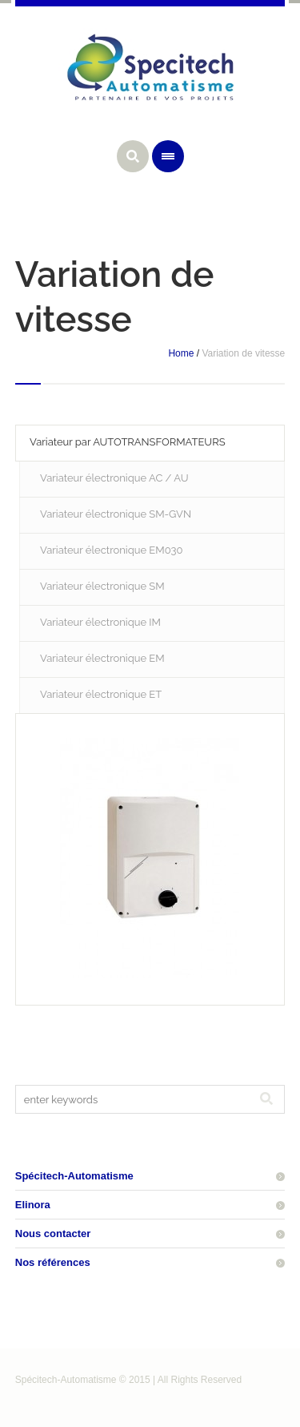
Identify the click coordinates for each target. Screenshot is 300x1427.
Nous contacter (53, 1233)
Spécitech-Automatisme (74, 1176)
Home (181, 353)
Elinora (32, 1205)
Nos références (52, 1262)
